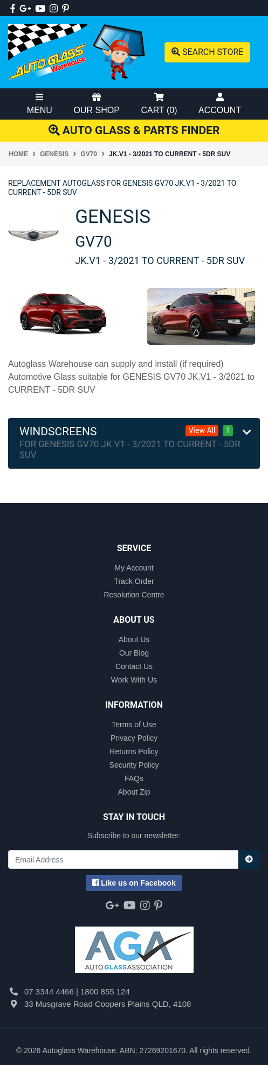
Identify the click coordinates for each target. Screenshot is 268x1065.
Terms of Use (134, 724)
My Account (133, 567)
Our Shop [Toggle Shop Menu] (97, 104)
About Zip (134, 792)
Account (219, 104)
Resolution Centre (134, 594)
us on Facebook (133, 883)
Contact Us (134, 666)
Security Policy (134, 765)
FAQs (134, 778)
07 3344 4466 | (52, 991)
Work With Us (134, 680)
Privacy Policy (134, 738)
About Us (134, 639)
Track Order (134, 581)
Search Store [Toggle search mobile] (207, 52)
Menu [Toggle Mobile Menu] (39, 104)
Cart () (159, 104)
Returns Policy (133, 751)
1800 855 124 (105, 991)
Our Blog (134, 653)
